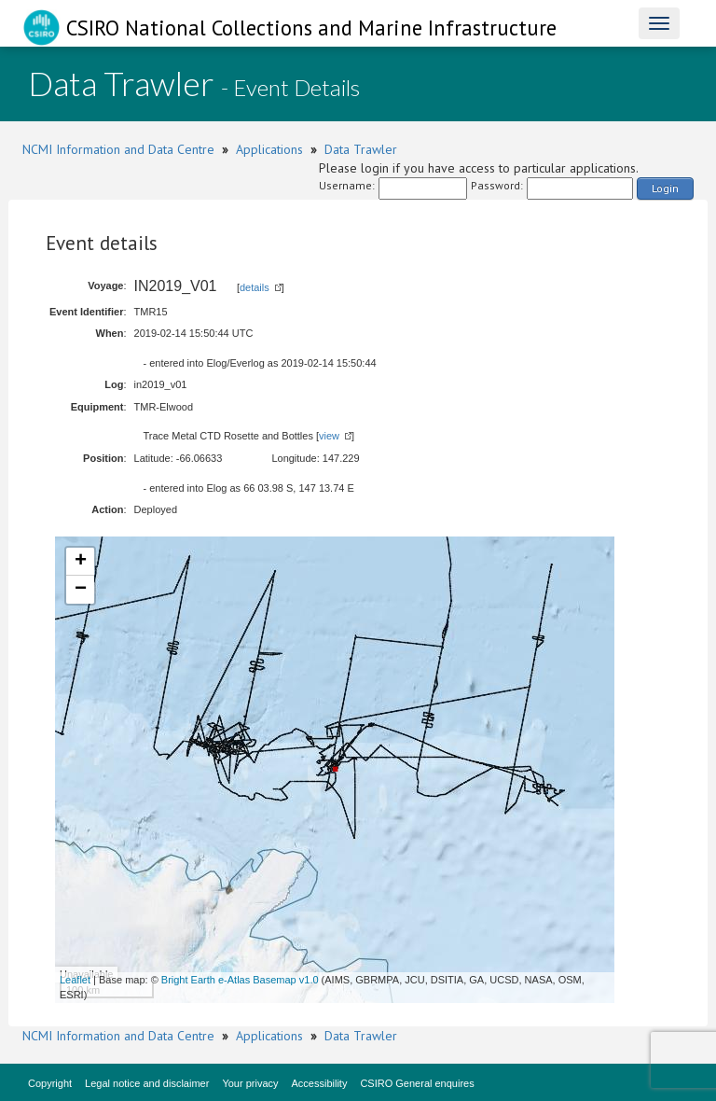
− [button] (81, 590)
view (329, 435)
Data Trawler (360, 149)
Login (665, 188)
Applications (269, 149)
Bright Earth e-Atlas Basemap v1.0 (240, 979)
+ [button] (81, 562)
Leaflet (75, 979)
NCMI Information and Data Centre (118, 149)
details (254, 287)
